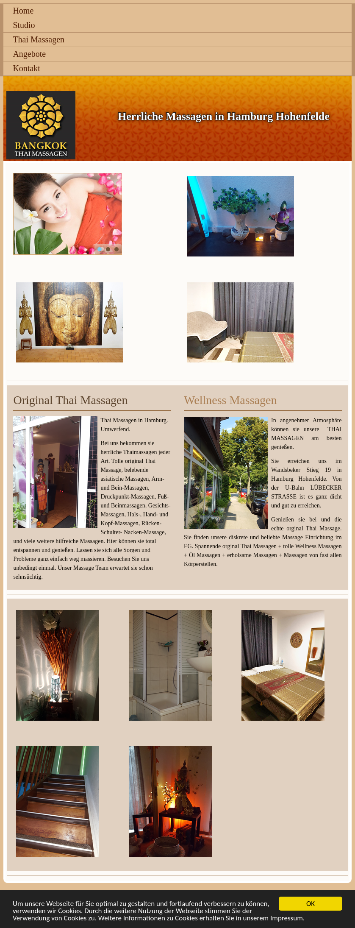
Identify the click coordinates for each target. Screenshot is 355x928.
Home (23, 10)
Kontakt (26, 68)
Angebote (29, 54)
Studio (24, 25)
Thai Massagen (38, 39)
